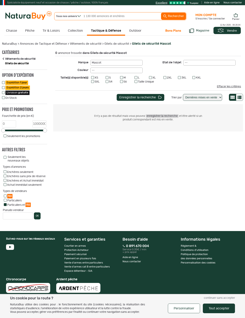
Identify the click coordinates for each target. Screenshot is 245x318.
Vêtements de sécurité (85, 43)
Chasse (11, 30)
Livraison (17, 92)
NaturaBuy (9, 43)
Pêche (30, 30)
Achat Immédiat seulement (24, 185)
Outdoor (135, 30)
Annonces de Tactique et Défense (43, 43)
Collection (75, 30)
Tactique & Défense (106, 30)
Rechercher (173, 16)
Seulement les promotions (23, 136)
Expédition (17, 82)
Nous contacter (233, 2)
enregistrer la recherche (162, 116)
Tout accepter (219, 308)
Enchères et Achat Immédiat (25, 180)
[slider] (3, 130)
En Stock (11, 98)
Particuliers (14, 200)
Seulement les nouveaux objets (18, 159)
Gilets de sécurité (116, 43)
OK (37, 216)
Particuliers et (19, 205)
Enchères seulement (20, 172)
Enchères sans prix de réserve (26, 176)
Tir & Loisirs (51, 30)
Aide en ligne (211, 2)
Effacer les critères (229, 86)
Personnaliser (184, 308)
